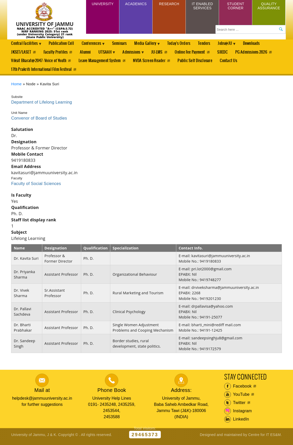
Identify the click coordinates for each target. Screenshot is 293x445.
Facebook (238, 390)
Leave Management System (100, 63)
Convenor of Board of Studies (39, 122)
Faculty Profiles (56, 53)
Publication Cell (63, 44)
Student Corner (236, 7)
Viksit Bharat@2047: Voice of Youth (38, 63)
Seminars (123, 44)
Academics (135, 5)
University (102, 5)
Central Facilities (25, 45)
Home (16, 88)
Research (169, 5)
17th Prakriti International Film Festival (41, 73)
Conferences (95, 45)
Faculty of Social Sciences (36, 187)
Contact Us (230, 63)
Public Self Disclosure (196, 63)
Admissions (136, 54)
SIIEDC (229, 53)
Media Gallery (151, 45)
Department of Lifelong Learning (41, 106)
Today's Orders (185, 44)
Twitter (235, 406)
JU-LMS (162, 53)
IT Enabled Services (202, 7)
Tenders (212, 44)
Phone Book (111, 394)
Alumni (86, 53)
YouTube (237, 398)
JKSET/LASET (21, 53)
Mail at (42, 394)
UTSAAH (107, 54)
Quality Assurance (269, 7)
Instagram (238, 414)
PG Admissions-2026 (258, 53)
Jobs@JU (234, 45)
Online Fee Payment (196, 53)
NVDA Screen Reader (150, 63)
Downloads (261, 44)
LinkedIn (236, 422)
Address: (181, 394)
